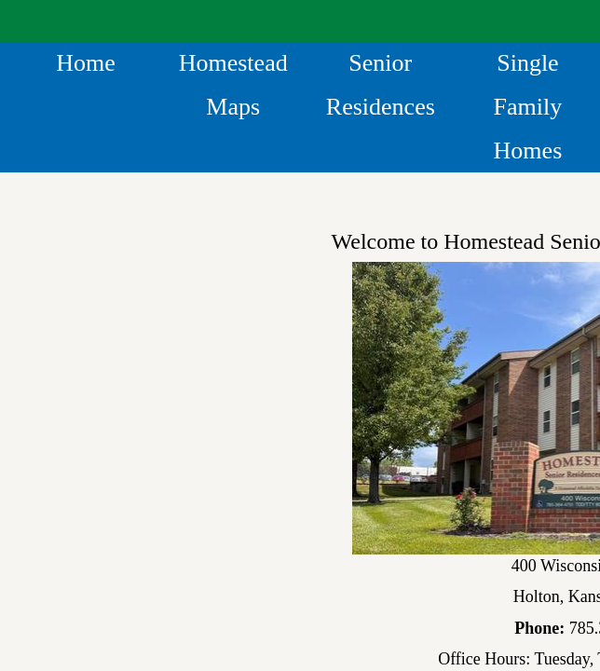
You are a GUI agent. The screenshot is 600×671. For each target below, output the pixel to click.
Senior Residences (380, 84)
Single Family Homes (528, 106)
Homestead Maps (233, 84)
